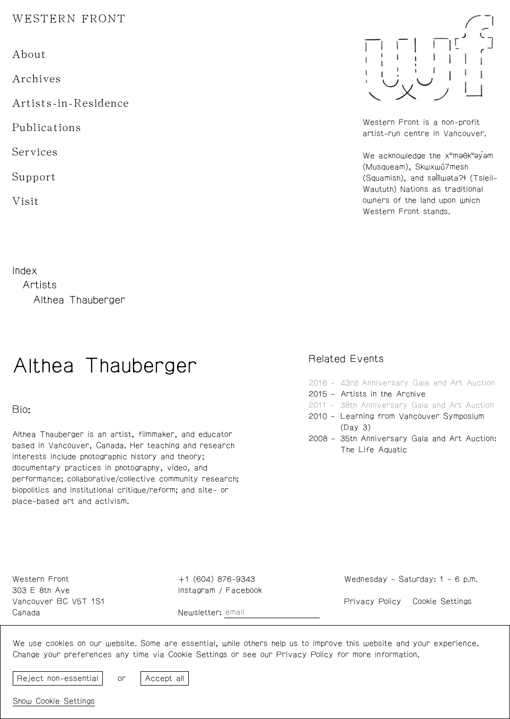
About (29, 54)
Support (34, 177)
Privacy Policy (372, 601)
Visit (26, 201)
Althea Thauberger (79, 299)
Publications (47, 127)
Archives (36, 78)
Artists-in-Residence (70, 103)
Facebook (244, 590)
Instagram (196, 590)
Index (25, 270)
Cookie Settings (442, 601)
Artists (39, 285)
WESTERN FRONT (69, 18)
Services (35, 152)
